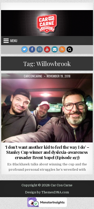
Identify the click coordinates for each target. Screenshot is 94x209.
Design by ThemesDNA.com (47, 192)
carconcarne (33, 76)
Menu (13, 40)
